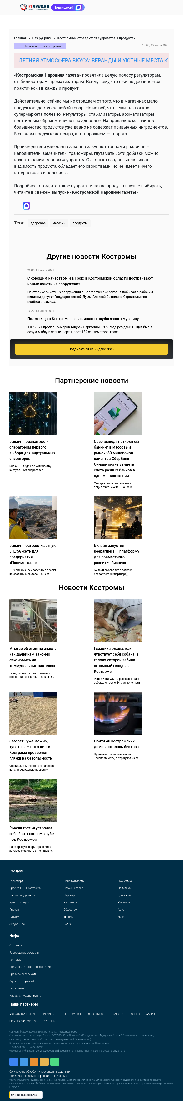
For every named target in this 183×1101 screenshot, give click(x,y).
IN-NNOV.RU (50, 1014)
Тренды (69, 916)
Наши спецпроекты (22, 895)
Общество (70, 909)
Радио (68, 924)
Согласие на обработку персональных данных (39, 1071)
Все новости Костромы (43, 46)
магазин (59, 223)
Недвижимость (74, 881)
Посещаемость (19, 988)
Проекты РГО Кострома (25, 888)
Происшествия (73, 888)
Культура (124, 902)
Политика (124, 888)
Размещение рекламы (24, 952)
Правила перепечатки (23, 974)
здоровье (38, 223)
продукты (80, 223)
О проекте (15, 945)
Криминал (70, 902)
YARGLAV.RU (52, 1021)
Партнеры (70, 895)
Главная (20, 38)
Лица (121, 916)
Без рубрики (42, 38)
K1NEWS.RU (73, 1014)
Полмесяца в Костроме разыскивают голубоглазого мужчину (83, 319)
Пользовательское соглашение (30, 967)
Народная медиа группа (25, 995)
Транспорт (16, 881)
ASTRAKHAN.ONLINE (22, 1014)
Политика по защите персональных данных (38, 1076)
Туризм (14, 916)
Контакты (15, 959)
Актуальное (17, 924)
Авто (121, 909)
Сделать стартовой (22, 981)
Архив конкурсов (20, 902)
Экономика (125, 881)
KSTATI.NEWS (96, 1014)
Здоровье (124, 895)
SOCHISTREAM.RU (143, 1014)
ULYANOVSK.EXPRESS (23, 1021)
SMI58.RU (118, 1014)
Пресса (14, 909)
